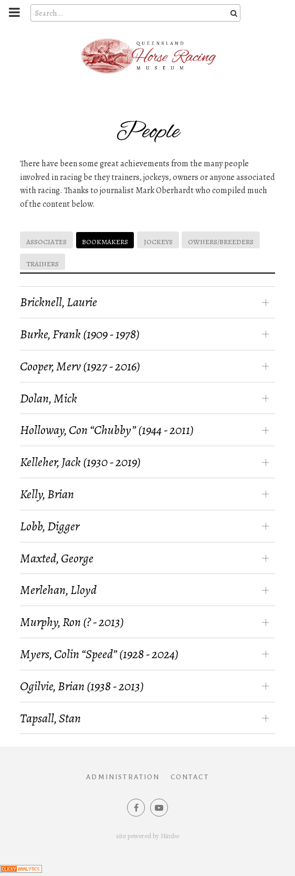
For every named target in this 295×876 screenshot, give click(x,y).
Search (232, 13)
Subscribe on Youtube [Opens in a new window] (159, 808)
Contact (190, 777)
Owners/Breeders (221, 242)
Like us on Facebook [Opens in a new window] (136, 808)
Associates (46, 242)
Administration (123, 777)
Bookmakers (105, 242)
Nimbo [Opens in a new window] (170, 835)
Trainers (42, 264)
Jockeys (158, 242)
